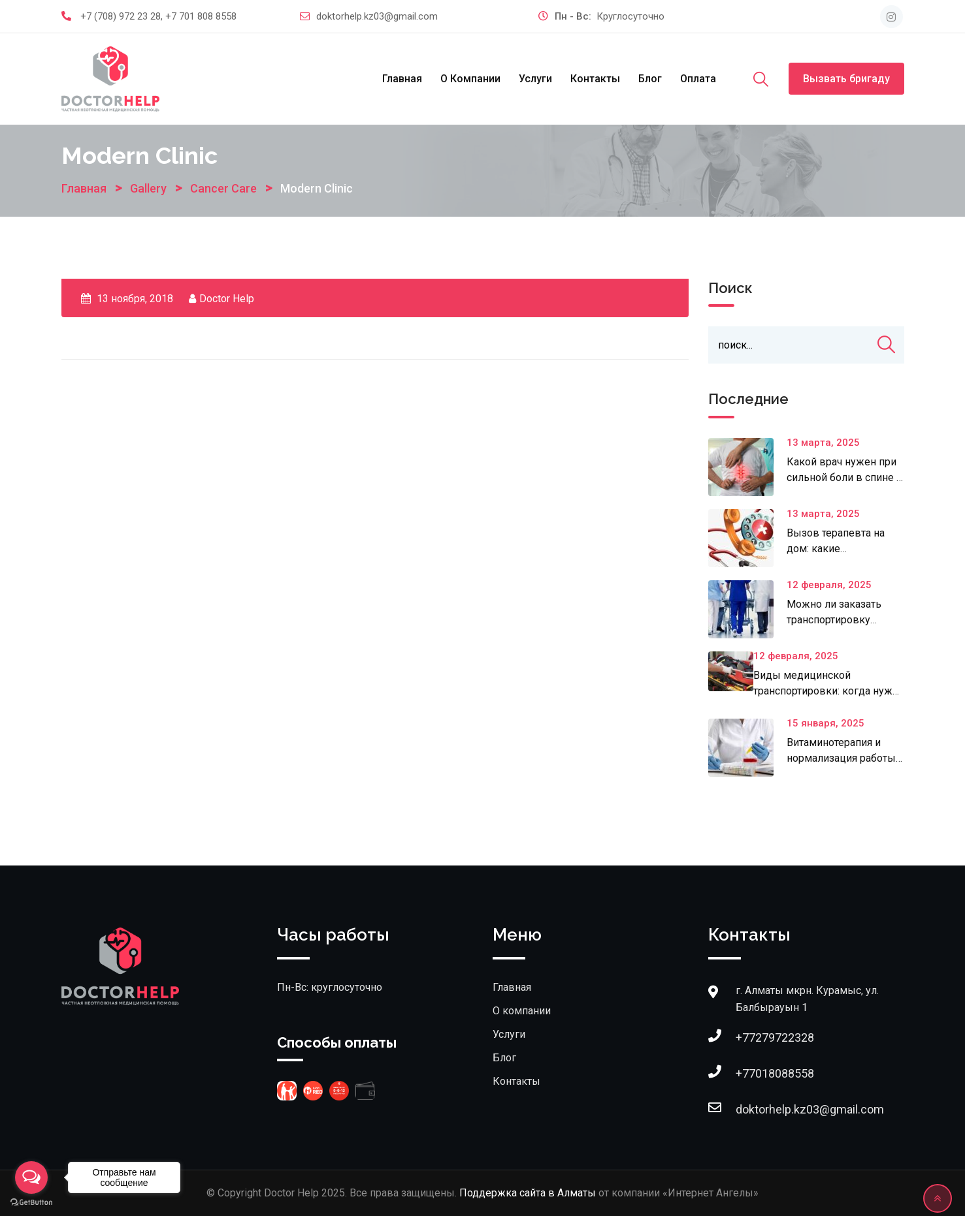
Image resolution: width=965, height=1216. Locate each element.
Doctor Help (226, 298)
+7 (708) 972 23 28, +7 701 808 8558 (158, 16)
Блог (650, 78)
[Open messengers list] (31, 1177)
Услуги (535, 78)
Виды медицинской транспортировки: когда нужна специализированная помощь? (828, 691)
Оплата (698, 78)
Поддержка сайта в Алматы (527, 1193)
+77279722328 (775, 1037)
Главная (402, 78)
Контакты (595, 78)
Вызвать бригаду (846, 78)
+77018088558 (775, 1073)
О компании (470, 78)
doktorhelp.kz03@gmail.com (377, 16)
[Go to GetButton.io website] (31, 1202)
